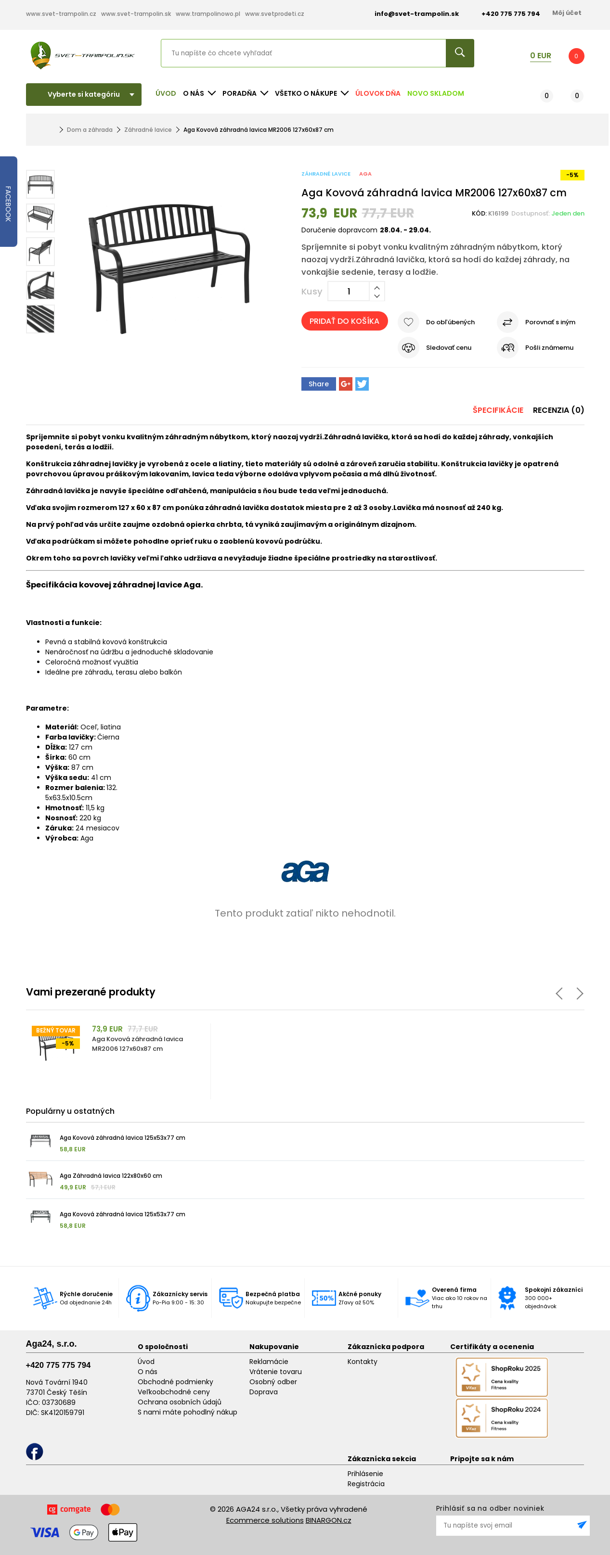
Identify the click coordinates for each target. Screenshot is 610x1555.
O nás (147, 1372)
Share (319, 384)
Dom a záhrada (90, 130)
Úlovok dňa (378, 93)
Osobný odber (273, 1382)
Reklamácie (268, 1361)
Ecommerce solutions (265, 1520)
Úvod (166, 93)
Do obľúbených (450, 322)
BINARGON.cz (328, 1520)
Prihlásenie (365, 1474)
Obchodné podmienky (175, 1382)
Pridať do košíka (344, 321)
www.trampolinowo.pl (208, 14)
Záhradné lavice (148, 130)
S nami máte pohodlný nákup (187, 1412)
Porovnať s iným (550, 322)
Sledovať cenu (448, 347)
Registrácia (366, 1484)
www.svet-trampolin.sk (136, 14)
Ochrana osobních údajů (179, 1402)
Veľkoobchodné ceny (174, 1392)
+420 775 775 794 (58, 1365)
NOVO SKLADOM (435, 93)
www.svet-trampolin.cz (61, 14)
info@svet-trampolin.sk (409, 13)
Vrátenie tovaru (275, 1372)
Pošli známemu (549, 347)
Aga (365, 174)
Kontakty (362, 1361)
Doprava (263, 1392)
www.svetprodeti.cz (274, 14)
